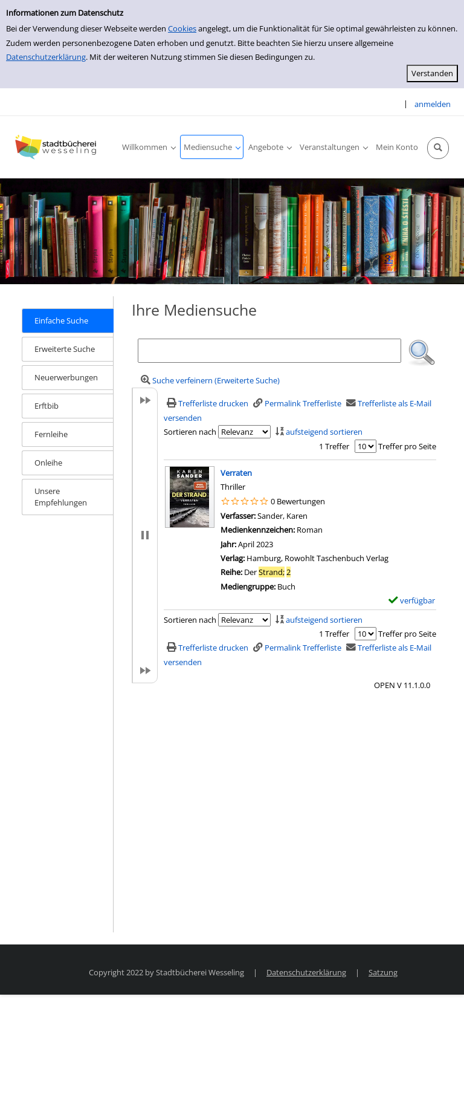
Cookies (182, 28)
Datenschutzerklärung (46, 56)
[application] (148, 147)
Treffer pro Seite (407, 446)
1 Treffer (334, 446)
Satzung (383, 972)
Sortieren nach (190, 431)
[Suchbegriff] (270, 351)
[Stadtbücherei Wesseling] (57, 146)
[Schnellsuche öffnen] (438, 148)
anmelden (432, 104)
